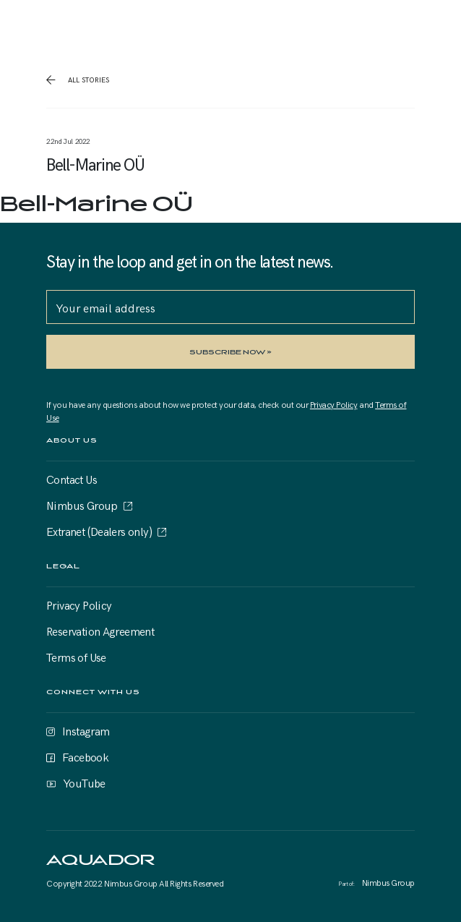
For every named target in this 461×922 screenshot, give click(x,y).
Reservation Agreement (100, 631)
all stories (87, 79)
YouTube (84, 782)
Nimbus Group (82, 505)
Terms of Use (76, 657)
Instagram (86, 730)
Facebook (85, 756)
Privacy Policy (334, 404)
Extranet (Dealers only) (99, 531)
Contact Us (71, 479)
